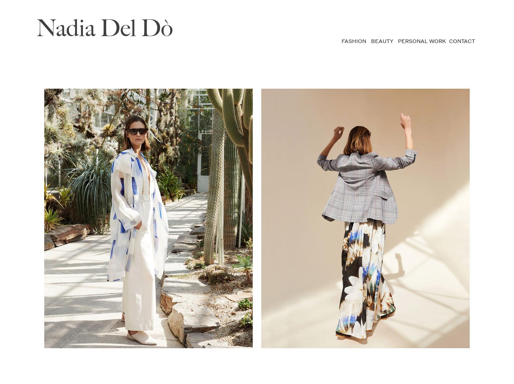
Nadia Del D (89, 28)
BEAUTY (382, 41)
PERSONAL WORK (422, 41)
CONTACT (462, 41)
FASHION (354, 41)
